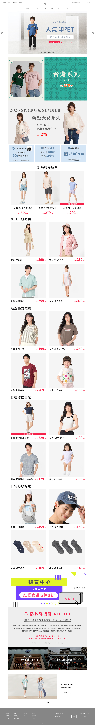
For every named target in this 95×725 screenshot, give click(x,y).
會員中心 (25, 715)
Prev (2, 33)
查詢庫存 (15, 2)
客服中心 (25, 716)
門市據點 (21, 2)
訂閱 (74, 716)
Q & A (27, 2)
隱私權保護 (34, 715)
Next (93, 33)
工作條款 (33, 718)
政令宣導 (33, 716)
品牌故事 (7, 715)
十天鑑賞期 (16, 716)
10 (53, 52)
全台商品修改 (16, 718)
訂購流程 (15, 715)
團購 (9, 2)
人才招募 (7, 718)
